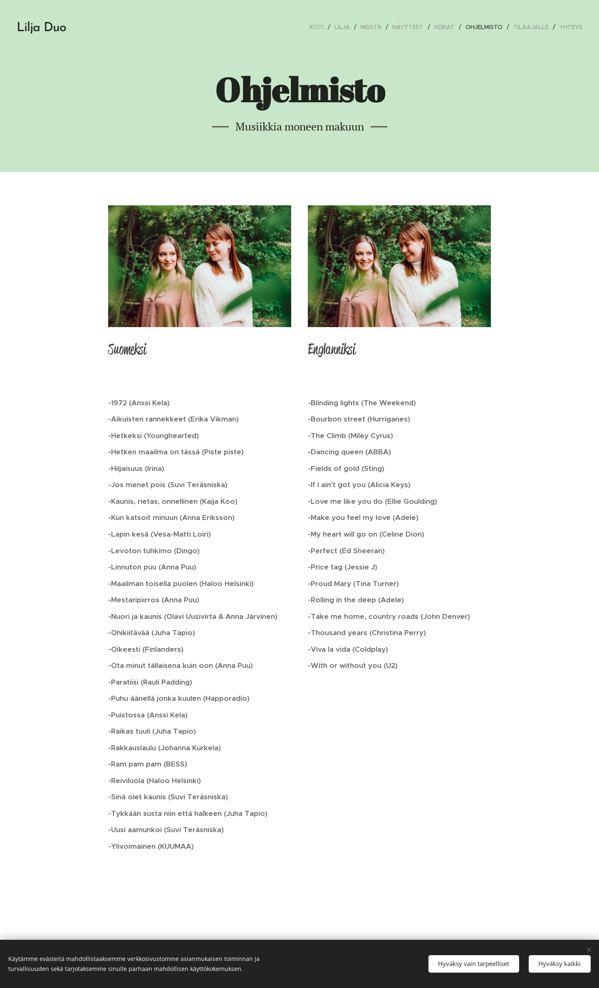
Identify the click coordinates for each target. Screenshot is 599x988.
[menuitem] (318, 27)
